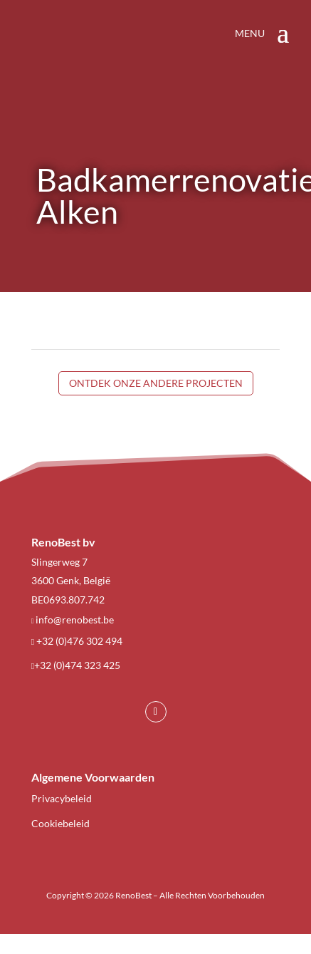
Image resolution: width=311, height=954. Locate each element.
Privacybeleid (61, 798)
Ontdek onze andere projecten (156, 383)
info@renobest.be (75, 619)
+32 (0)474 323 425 (77, 665)
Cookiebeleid (60, 823)
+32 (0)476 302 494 (79, 641)
